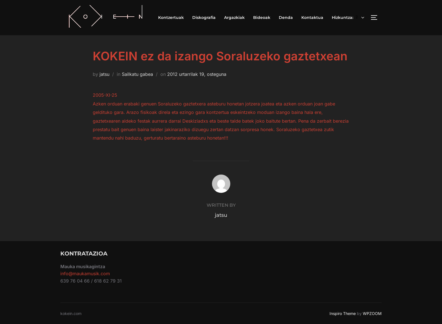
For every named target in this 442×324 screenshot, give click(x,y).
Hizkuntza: (349, 17)
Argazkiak (234, 17)
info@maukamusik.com (85, 273)
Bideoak (261, 17)
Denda (286, 17)
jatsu (104, 74)
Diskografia (204, 17)
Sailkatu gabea (137, 74)
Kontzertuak (171, 17)
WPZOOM (372, 313)
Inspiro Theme (343, 313)
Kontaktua (312, 17)
